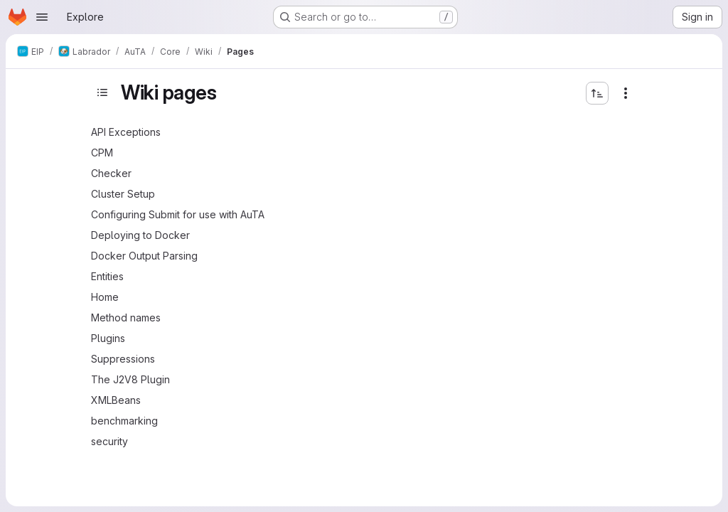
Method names (126, 317)
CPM (102, 152)
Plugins (108, 338)
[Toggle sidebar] (102, 92)
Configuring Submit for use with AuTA (177, 214)
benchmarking (124, 421)
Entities (107, 276)
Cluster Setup (123, 194)
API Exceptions (126, 132)
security (109, 441)
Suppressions (123, 359)
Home (105, 297)
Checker (111, 173)
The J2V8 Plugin (130, 379)
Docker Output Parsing (144, 256)
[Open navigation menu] (42, 17)
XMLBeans (116, 400)
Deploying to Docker (140, 235)
